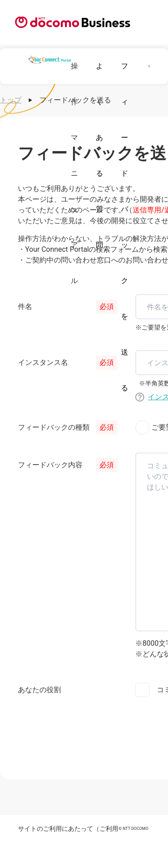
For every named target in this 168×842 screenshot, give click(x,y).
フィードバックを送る (124, 227)
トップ (11, 100)
